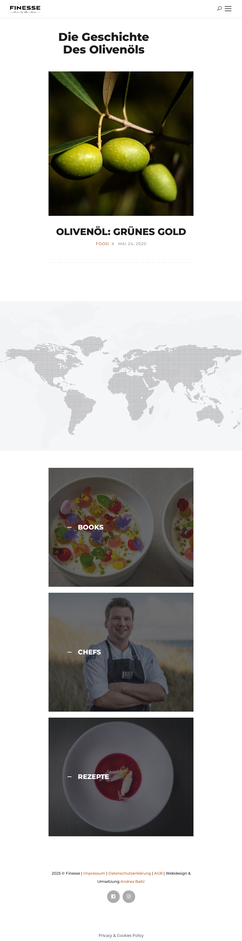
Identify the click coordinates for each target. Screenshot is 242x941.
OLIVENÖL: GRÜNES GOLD (121, 232)
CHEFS (84, 652)
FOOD (102, 244)
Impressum (94, 873)
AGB (158, 873)
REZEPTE (88, 776)
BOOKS (85, 527)
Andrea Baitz (132, 881)
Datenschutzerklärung (129, 873)
